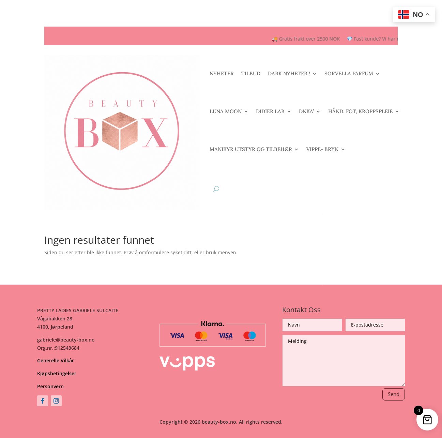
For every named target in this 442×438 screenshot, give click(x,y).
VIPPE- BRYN (322, 149)
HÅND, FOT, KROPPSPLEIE (360, 111)
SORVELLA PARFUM (348, 73)
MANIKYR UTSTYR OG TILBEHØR (251, 149)
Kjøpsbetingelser (56, 373)
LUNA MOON (226, 111)
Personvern (50, 386)
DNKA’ (306, 111)
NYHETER (222, 73)
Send (393, 394)
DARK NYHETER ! (289, 73)
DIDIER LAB (270, 111)
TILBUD (250, 73)
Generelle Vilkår (55, 360)
